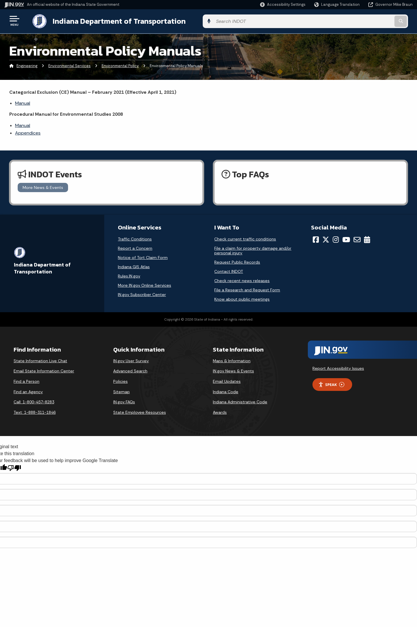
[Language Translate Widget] (337, 4)
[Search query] (365, 20)
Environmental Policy (120, 64)
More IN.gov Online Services (144, 284)
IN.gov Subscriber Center (142, 293)
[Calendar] (367, 238)
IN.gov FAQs (124, 401)
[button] (283, 4)
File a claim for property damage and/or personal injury (252, 249)
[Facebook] (316, 238)
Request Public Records (237, 261)
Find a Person (26, 380)
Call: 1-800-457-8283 (34, 401)
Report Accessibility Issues (338, 367)
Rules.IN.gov (129, 274)
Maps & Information (231, 359)
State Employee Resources (139, 411)
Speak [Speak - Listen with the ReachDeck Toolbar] (331, 383)
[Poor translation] (14, 467)
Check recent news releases (242, 279)
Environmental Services (69, 64)
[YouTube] (346, 238)
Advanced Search (130, 370)
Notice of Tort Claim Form (143, 256)
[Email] (357, 238)
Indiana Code (225, 390)
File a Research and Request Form (247, 288)
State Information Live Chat (40, 359)
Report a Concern (135, 247)
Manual (22, 102)
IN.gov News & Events (233, 370)
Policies (120, 380)
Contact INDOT (228, 270)
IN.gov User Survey (131, 359)
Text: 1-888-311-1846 (35, 411)
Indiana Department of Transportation (113, 20)
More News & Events (43, 186)
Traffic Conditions (135, 237)
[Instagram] (336, 238)
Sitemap (121, 390)
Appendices (28, 132)
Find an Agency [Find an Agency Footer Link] (28, 390)
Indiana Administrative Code (240, 401)
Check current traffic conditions (245, 237)
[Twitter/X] (325, 238)
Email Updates (227, 380)
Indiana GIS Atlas (134, 265)
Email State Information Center (44, 370)
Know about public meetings (242, 298)
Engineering (27, 64)
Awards (220, 411)
